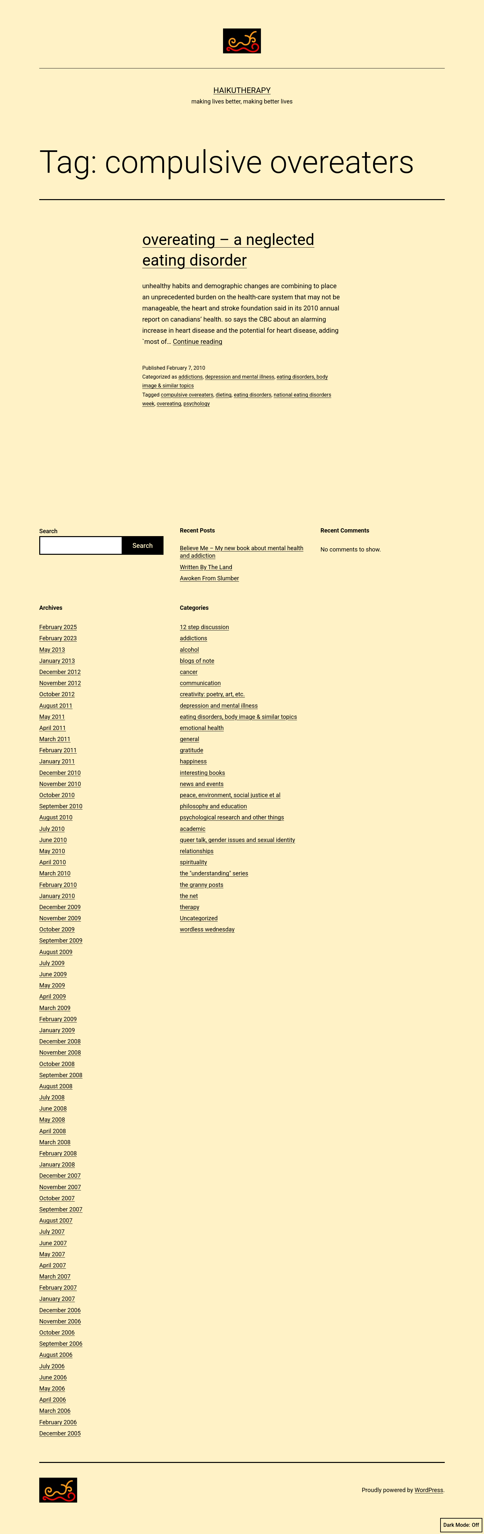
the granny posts (201, 884)
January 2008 (57, 1164)
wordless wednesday (207, 929)
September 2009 (60, 940)
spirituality (193, 862)
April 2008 (52, 1131)
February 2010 (58, 884)
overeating (169, 404)
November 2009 (60, 918)
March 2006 (55, 1410)
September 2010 (60, 806)
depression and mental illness (239, 377)
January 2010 (57, 895)
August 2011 (56, 705)
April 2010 (52, 862)
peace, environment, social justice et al (230, 795)
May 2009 (52, 985)
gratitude (191, 750)
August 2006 (56, 1354)
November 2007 (60, 1187)
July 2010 (52, 828)
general (189, 739)
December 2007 (60, 1175)
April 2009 (52, 996)
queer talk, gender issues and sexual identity (237, 839)
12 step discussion (204, 627)
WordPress (429, 1490)
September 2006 (60, 1343)
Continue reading (197, 342)
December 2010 (60, 772)
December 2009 (60, 907)
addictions (190, 377)
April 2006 (52, 1399)
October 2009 (57, 929)
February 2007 (58, 1287)
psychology (196, 404)
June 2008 (53, 1108)
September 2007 (60, 1209)
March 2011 (55, 739)
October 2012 (57, 694)
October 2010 (57, 795)
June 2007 (53, 1243)
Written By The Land (206, 567)
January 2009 (57, 1030)
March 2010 (55, 873)
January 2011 (57, 761)
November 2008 (60, 1052)
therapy (189, 907)
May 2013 (52, 649)
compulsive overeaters (187, 395)
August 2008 (56, 1086)
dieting (223, 395)
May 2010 (52, 851)
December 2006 (60, 1310)
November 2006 (60, 1321)
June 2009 (53, 974)
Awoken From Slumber (209, 578)
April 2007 (52, 1265)
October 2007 (57, 1198)
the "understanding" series (214, 873)
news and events (202, 783)
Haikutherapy (241, 90)
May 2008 (52, 1119)
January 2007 (57, 1298)
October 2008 (57, 1063)
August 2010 (56, 817)
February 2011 (58, 750)
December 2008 (60, 1041)
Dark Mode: (461, 1525)
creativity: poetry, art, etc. (212, 694)
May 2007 (52, 1254)
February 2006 (58, 1422)
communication (200, 683)
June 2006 (53, 1377)
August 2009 (56, 951)
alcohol (189, 649)
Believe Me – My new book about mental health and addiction (241, 552)
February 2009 (58, 1019)
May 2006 (52, 1388)
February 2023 (58, 638)
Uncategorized (199, 918)
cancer (189, 671)
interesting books (202, 772)
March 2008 (55, 1142)
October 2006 (57, 1332)
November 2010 (60, 783)
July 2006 (52, 1366)
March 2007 (55, 1276)
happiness (193, 761)
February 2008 (58, 1153)
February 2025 (58, 627)
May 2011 (52, 716)
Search (48, 531)
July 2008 (52, 1097)
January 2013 (57, 660)
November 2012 (60, 683)
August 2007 (56, 1220)
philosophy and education (213, 806)
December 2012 (60, 671)
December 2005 (60, 1433)
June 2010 (53, 839)
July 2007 (52, 1231)
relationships (197, 851)
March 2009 (55, 1007)
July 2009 (52, 963)
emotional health (202, 727)
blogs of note (197, 660)
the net (189, 895)
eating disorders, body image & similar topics (238, 716)
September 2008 (60, 1075)
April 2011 (52, 727)
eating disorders (252, 395)
